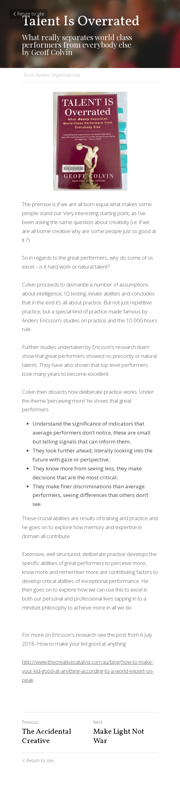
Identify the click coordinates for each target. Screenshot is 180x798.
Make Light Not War (118, 736)
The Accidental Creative (46, 736)
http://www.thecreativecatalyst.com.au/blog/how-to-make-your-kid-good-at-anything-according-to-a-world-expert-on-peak (88, 670)
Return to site (28, 14)
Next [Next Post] (98, 722)
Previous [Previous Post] (30, 722)
